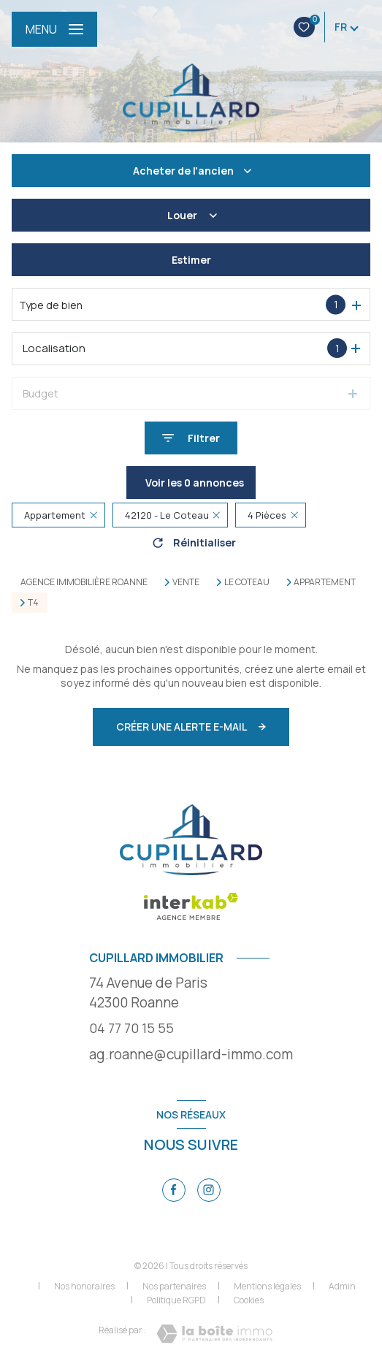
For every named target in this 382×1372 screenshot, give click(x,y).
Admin (342, 1286)
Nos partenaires (174, 1286)
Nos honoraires (84, 1286)
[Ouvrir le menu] (54, 29)
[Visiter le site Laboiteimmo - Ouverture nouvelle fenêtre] (214, 1334)
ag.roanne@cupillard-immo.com (191, 1054)
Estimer (191, 260)
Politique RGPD (176, 1300)
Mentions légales (267, 1286)
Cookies (249, 1300)
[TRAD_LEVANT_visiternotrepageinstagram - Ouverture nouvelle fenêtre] (209, 1190)
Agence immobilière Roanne (84, 582)
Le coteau (247, 582)
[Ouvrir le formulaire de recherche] (191, 438)
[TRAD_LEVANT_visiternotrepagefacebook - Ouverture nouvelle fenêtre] (174, 1190)
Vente (185, 582)
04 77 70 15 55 (131, 1028)
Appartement (325, 582)
